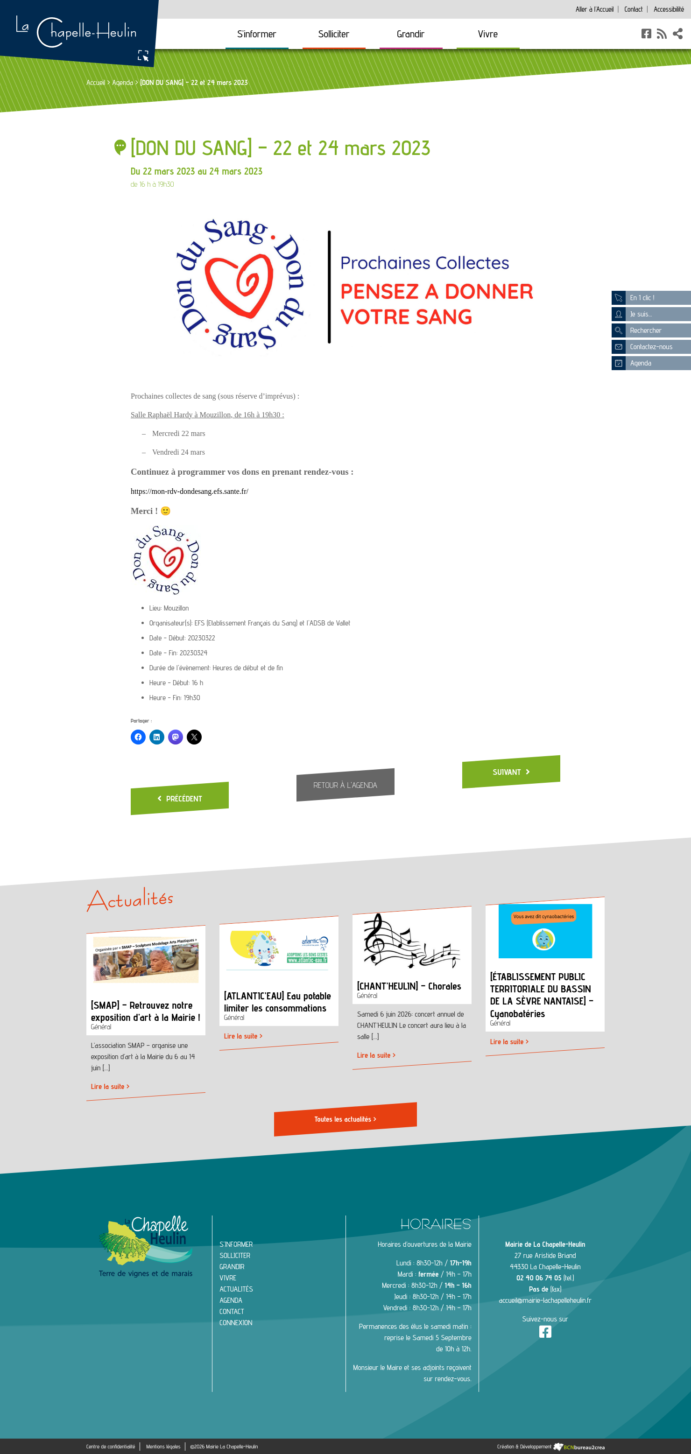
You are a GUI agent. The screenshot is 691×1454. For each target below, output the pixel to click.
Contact (633, 9)
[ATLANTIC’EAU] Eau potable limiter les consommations (277, 1001)
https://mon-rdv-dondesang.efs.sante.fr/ (189, 491)
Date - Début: (167, 637)
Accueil (594, 9)
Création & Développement (551, 1445)
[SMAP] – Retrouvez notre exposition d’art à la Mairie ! (145, 1011)
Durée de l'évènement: (180, 667)
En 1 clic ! (633, 298)
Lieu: (155, 608)
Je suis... (632, 314)
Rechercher (637, 330)
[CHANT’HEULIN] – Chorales (409, 986)
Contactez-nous (642, 347)
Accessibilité (669, 9)
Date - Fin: (163, 652)
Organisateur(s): (171, 622)
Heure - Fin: (165, 697)
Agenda (122, 82)
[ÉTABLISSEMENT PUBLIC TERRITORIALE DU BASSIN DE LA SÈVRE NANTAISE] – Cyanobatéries (541, 994)
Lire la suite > (110, 1086)
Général (101, 1027)
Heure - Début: (169, 682)
